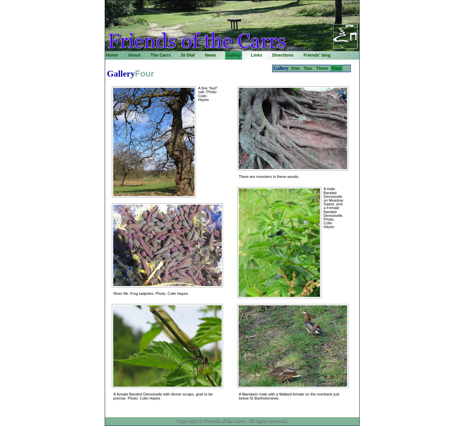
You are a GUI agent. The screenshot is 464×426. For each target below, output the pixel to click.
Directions (283, 55)
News (210, 55)
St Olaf (188, 55)
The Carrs (160, 55)
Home (112, 55)
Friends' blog (316, 55)
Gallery (233, 55)
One (295, 68)
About (134, 55)
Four (337, 68)
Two (308, 68)
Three (322, 68)
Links (256, 55)
